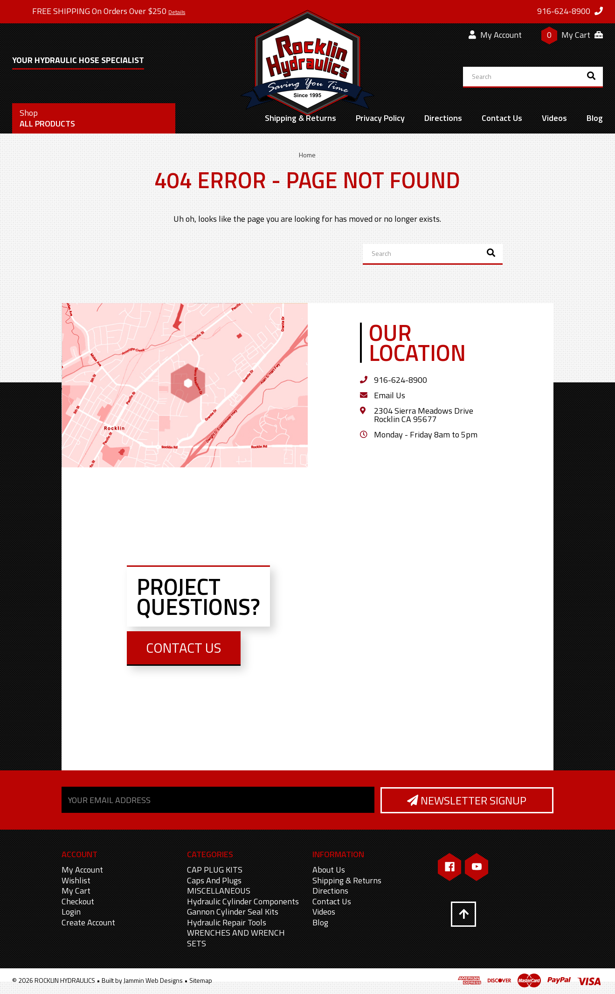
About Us (328, 870)
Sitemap (200, 981)
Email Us (389, 395)
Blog (595, 118)
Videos (554, 118)
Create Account (88, 922)
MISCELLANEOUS (218, 891)
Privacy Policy (380, 118)
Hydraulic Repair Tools (226, 922)
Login (71, 912)
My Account (495, 34)
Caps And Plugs (214, 880)
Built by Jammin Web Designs (142, 981)
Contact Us (502, 118)
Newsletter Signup (466, 800)
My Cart (76, 891)
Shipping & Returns (300, 118)
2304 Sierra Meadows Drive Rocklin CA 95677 (423, 414)
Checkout (78, 901)
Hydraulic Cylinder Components (243, 901)
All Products (47, 118)
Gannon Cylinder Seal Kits (232, 912)
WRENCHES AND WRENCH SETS (236, 938)
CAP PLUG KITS (214, 870)
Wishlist (76, 880)
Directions (443, 118)
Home (307, 155)
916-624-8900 (400, 380)
